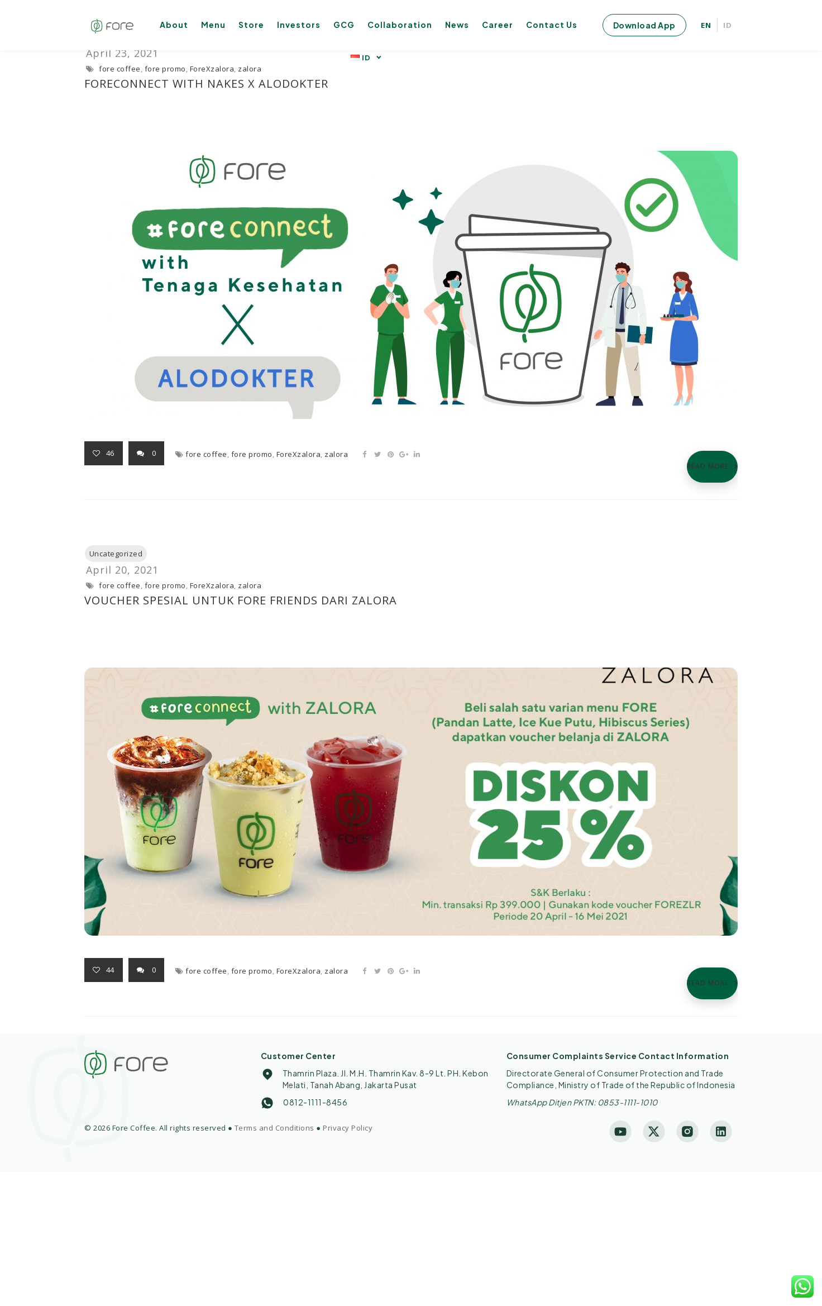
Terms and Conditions (274, 1128)
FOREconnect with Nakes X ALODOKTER (206, 83)
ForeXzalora (212, 69)
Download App (644, 25)
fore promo (165, 69)
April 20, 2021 (122, 569)
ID (727, 25)
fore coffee (120, 69)
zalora (249, 69)
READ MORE (708, 466)
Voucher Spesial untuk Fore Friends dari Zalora (240, 600)
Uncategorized (116, 554)
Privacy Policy (347, 1128)
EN (706, 25)
